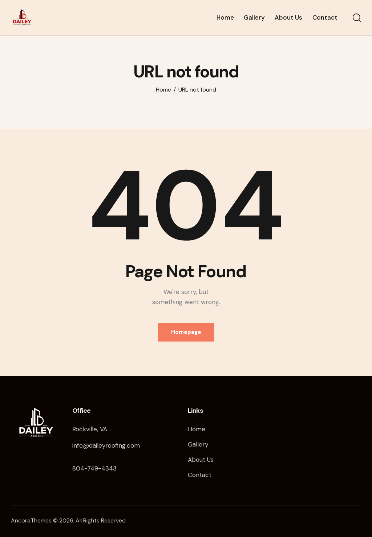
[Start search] (356, 18)
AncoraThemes (31, 520)
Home (163, 89)
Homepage (186, 332)
